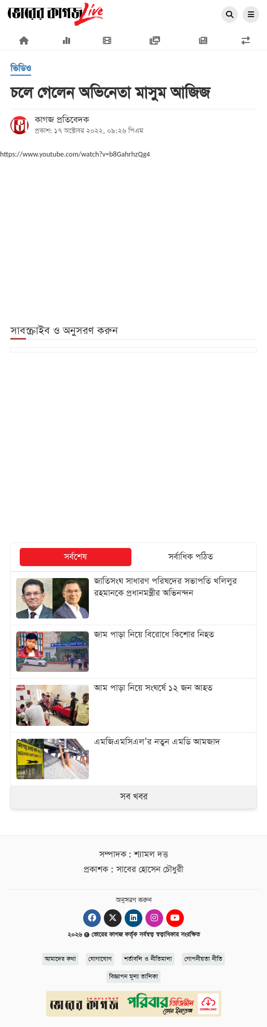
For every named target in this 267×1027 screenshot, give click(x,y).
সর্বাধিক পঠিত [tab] (190, 557)
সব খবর (134, 797)
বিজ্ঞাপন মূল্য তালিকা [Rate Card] (133, 977)
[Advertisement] (133, 235)
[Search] (229, 15)
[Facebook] (92, 918)
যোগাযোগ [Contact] (100, 959)
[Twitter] (113, 918)
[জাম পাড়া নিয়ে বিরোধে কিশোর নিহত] (133, 651)
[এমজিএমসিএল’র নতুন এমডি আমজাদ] (133, 759)
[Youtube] (175, 918)
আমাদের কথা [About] (60, 959)
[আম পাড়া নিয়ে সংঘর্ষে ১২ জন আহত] (133, 705)
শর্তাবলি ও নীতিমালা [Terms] (148, 959)
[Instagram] (154, 918)
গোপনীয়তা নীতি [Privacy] (203, 959)
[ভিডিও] (20, 69)
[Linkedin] (133, 918)
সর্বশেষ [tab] (75, 557)
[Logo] (55, 13)
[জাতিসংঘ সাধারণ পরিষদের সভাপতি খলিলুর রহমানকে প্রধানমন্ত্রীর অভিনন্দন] (133, 598)
